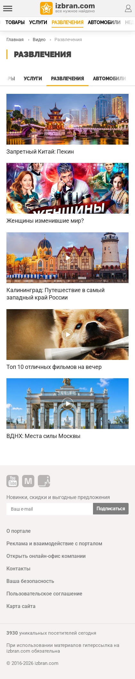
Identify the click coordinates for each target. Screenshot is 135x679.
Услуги (38, 22)
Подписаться (111, 508)
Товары (15, 22)
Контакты (18, 569)
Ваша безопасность (30, 581)
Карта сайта (21, 606)
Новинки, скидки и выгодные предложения (58, 497)
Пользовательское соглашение (44, 594)
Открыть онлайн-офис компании (46, 556)
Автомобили (104, 22)
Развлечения (67, 22)
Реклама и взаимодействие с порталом (54, 544)
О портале (18, 531)
